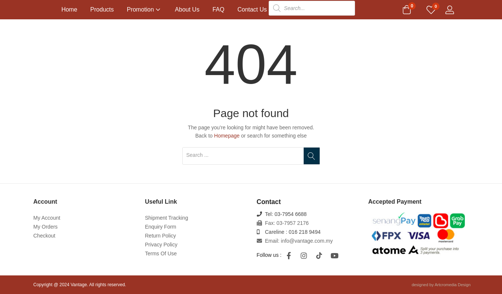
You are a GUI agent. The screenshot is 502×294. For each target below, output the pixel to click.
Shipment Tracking (166, 218)
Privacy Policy (161, 245)
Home (69, 9)
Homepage (227, 136)
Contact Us (252, 9)
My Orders (45, 227)
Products (102, 9)
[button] (406, 10)
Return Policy (160, 236)
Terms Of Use (161, 253)
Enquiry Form (160, 227)
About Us (187, 9)
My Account (46, 218)
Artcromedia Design (453, 284)
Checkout (44, 236)
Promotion (144, 9)
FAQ (218, 9)
